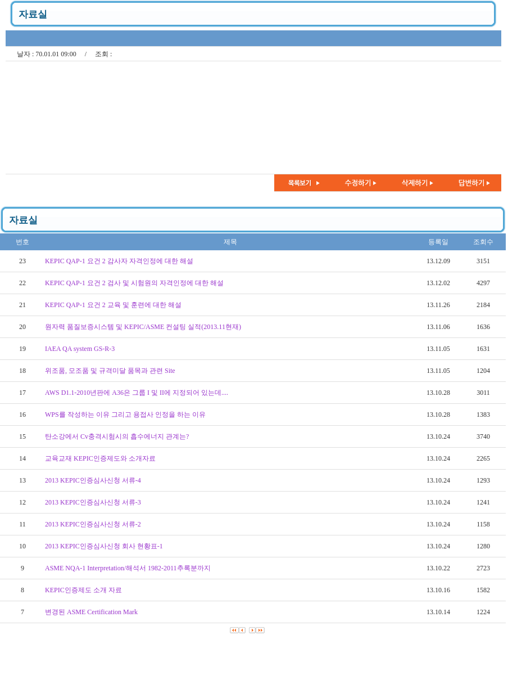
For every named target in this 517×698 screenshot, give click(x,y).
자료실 (33, 14)
